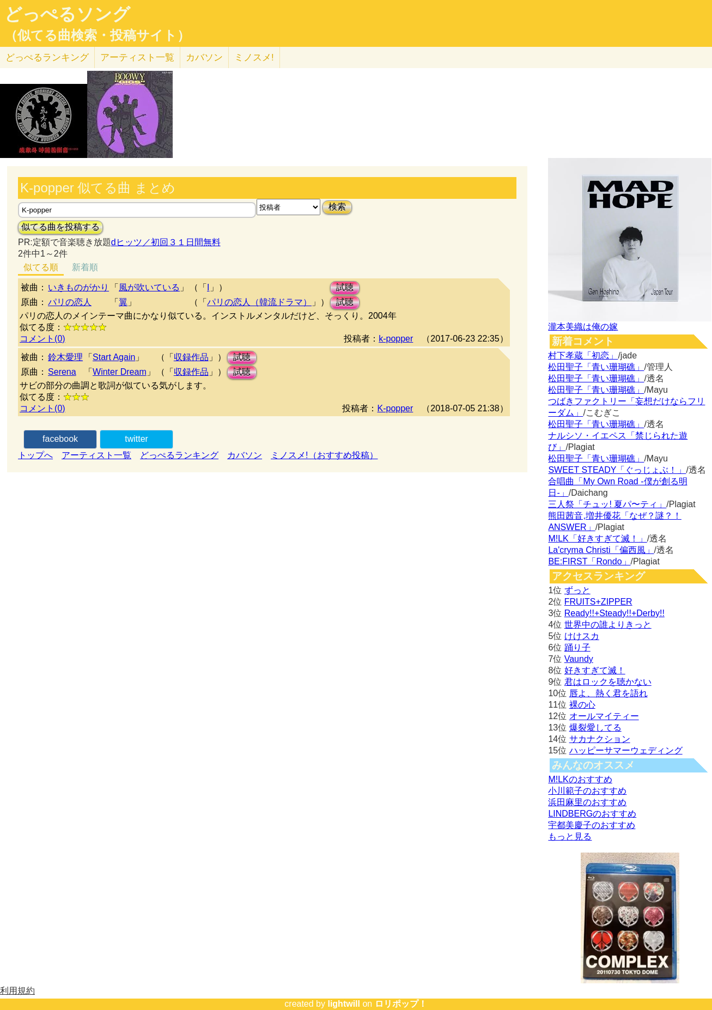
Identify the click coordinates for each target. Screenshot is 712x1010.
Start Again (114, 357)
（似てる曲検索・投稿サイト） (97, 35)
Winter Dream (120, 371)
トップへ (35, 455)
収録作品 (191, 357)
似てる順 (40, 267)
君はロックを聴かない (608, 681)
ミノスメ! (254, 57)
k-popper (396, 338)
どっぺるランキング (179, 455)
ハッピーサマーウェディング (626, 750)
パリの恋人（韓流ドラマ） (259, 302)
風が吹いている (149, 287)
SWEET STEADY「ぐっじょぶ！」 (617, 469)
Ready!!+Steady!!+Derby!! (614, 613)
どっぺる (47, 57)
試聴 (345, 287)
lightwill (343, 1003)
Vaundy (578, 659)
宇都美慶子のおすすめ (591, 825)
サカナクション (599, 739)
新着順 (85, 267)
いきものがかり (78, 287)
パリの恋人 (70, 302)
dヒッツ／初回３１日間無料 (166, 242)
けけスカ (581, 636)
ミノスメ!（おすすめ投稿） (324, 455)
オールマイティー (604, 716)
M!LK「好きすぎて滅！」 (597, 538)
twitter (136, 438)
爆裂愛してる (595, 727)
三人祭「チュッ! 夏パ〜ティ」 (607, 504)
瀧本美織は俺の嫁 (583, 326)
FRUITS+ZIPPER (598, 601)
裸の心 (582, 704)
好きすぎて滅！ (594, 670)
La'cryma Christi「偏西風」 (601, 550)
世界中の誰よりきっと (608, 624)
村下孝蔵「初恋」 (583, 355)
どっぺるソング (67, 14)
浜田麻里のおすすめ (587, 802)
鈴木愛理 (65, 357)
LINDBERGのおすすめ (592, 813)
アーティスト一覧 (96, 455)
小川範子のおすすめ (587, 790)
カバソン (204, 57)
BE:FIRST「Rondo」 (589, 561)
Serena (62, 371)
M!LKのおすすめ (580, 779)
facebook (60, 438)
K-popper (395, 408)
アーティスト (137, 57)
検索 (337, 206)
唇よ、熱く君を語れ (608, 693)
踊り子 (577, 647)
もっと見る (570, 836)
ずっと (577, 590)
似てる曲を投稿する (60, 227)
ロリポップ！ (401, 1003)
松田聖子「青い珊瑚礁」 (596, 367)
